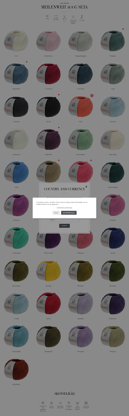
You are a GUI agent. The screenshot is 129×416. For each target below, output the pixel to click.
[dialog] (64, 208)
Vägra (56, 212)
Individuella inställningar (64, 207)
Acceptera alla (69, 212)
